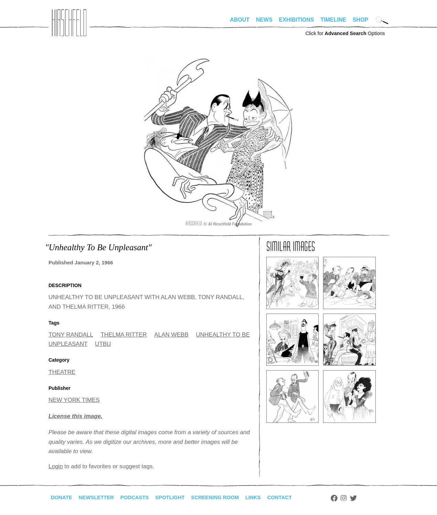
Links (265, 498)
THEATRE (62, 372)
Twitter (368, 498)
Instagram (359, 498)
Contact (293, 498)
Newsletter (99, 498)
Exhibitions (296, 20)
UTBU (103, 344)
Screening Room (225, 498)
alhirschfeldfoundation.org (69, 22)
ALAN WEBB (171, 334)
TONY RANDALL (71, 334)
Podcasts (140, 498)
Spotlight (177, 498)
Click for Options (345, 33)
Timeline (334, 20)
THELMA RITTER (123, 334)
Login (56, 466)
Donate (62, 498)
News (264, 20)
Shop (360, 20)
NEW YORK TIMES (74, 400)
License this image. (76, 416)
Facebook (348, 498)
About (239, 20)
